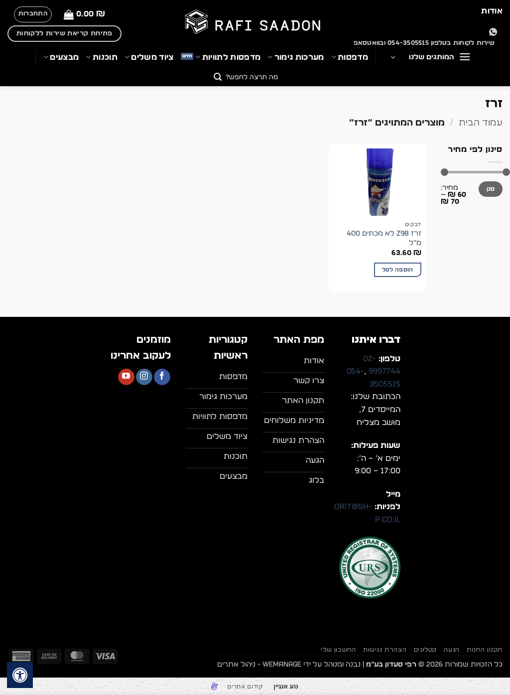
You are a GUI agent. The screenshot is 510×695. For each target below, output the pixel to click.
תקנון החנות (485, 650)
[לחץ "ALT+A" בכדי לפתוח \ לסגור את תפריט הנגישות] (20, 675)
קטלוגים (425, 650)
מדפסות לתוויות (227, 57)
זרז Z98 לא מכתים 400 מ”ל (384, 238)
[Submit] (218, 78)
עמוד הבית (481, 123)
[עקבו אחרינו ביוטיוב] (126, 377)
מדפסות (349, 57)
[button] (84, 14)
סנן (491, 189)
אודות (492, 11)
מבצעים (61, 57)
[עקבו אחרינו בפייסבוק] (162, 377)
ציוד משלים (149, 57)
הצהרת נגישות (384, 650)
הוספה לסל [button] (397, 270)
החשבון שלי (338, 650)
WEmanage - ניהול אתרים (259, 664)
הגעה (451, 650)
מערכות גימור (295, 57)
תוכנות (101, 57)
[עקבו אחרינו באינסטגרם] (144, 377)
